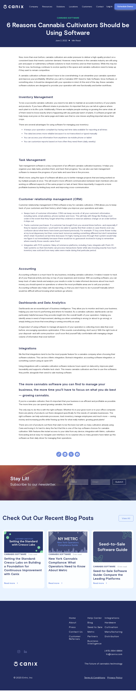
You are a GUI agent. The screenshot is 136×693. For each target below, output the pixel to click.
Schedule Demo (125, 6)
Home (72, 618)
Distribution (112, 636)
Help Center (94, 618)
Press (72, 627)
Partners (92, 636)
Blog (90, 622)
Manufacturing (113, 631)
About (72, 622)
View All (126, 518)
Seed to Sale (94, 627)
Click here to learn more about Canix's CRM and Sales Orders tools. (50, 261)
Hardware (110, 622)
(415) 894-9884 (113, 650)
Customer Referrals (75, 637)
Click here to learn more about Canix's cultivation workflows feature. (49, 152)
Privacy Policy (114, 677)
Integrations (112, 618)
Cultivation (111, 627)
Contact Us (75, 631)
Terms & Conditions (94, 677)
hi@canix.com (114, 654)
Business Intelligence (94, 642)
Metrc (91, 631)
